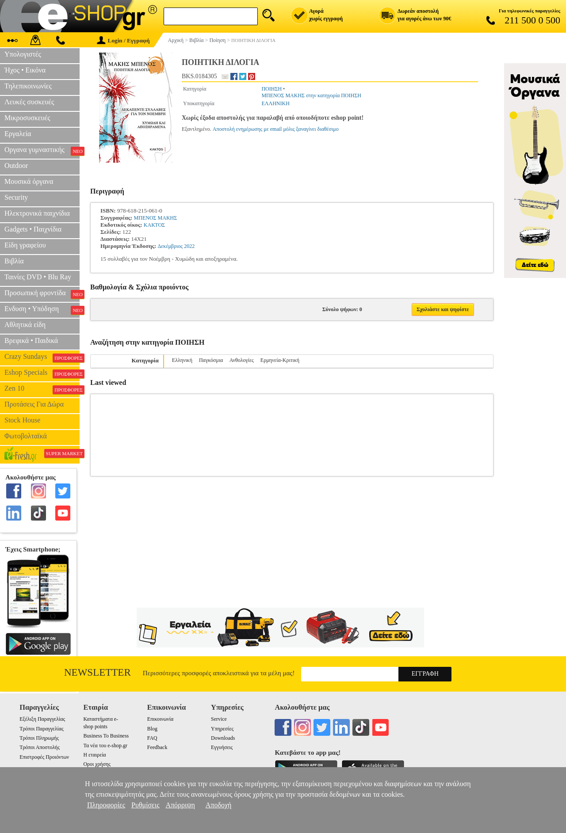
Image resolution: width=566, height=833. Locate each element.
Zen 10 (42, 389)
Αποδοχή (219, 805)
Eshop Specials (42, 373)
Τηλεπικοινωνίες (28, 86)
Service (219, 719)
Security (16, 197)
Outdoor (16, 165)
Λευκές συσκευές (29, 102)
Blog (152, 729)
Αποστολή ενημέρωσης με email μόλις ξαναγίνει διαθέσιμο (276, 129)
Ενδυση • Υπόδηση (42, 310)
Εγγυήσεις (222, 747)
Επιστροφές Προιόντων (44, 757)
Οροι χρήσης (96, 764)
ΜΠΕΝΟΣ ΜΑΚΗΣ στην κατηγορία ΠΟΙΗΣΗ (311, 95)
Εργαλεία (17, 133)
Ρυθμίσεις (145, 805)
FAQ (152, 738)
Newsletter (97, 672)
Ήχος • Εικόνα (25, 70)
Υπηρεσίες (222, 729)
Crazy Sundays (42, 357)
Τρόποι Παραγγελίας (41, 729)
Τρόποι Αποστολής (39, 747)
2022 (189, 246)
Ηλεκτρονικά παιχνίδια (37, 213)
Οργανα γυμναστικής (42, 151)
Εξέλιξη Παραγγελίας (42, 719)
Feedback (157, 747)
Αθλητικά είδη (25, 324)
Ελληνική (182, 360)
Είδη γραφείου (25, 245)
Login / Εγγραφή (123, 40)
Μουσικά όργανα (28, 181)
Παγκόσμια (211, 360)
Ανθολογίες (241, 360)
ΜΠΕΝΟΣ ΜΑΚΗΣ (155, 218)
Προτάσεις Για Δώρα (34, 404)
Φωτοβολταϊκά (25, 436)
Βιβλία (14, 261)
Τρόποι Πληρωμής (39, 738)
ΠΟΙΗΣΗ (271, 89)
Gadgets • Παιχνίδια (32, 229)
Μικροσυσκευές (27, 118)
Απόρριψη (180, 805)
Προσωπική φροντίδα (42, 294)
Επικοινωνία (160, 719)
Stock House (22, 420)
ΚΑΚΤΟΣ (154, 225)
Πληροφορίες (106, 805)
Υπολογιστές (22, 54)
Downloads (223, 738)
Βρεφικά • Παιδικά (31, 340)
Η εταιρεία (94, 755)
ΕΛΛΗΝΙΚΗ (275, 103)
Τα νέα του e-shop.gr (105, 745)
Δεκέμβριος (170, 246)
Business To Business (106, 736)
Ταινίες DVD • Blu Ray (37, 277)
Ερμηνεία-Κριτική (279, 360)
